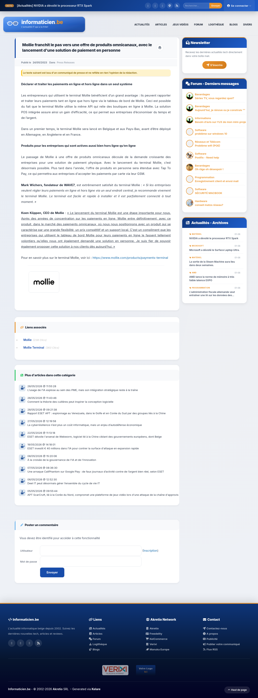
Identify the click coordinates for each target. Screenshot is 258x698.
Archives (220, 223)
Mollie (27, 340)
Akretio (152, 628)
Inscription (150, 550)
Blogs (94, 649)
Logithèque (98, 644)
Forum (196, 84)
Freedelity (154, 633)
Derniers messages (222, 84)
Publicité (210, 638)
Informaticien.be (19, 689)
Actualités (200, 223)
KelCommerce (156, 638)
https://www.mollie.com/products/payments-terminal (130, 258)
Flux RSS (210, 649)
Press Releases (66, 62)
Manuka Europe (157, 649)
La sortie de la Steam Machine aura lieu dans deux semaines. (212, 263)
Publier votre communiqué (221, 644)
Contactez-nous (215, 628)
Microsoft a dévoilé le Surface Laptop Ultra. (214, 250)
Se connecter (239, 5)
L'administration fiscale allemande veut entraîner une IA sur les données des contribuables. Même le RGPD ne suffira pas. (212, 293)
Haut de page (237, 689)
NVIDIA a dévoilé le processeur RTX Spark (63, 5)
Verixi (151, 644)
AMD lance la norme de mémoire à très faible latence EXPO (211, 278)
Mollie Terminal (33, 347)
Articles (95, 633)
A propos (210, 633)
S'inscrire (214, 65)
